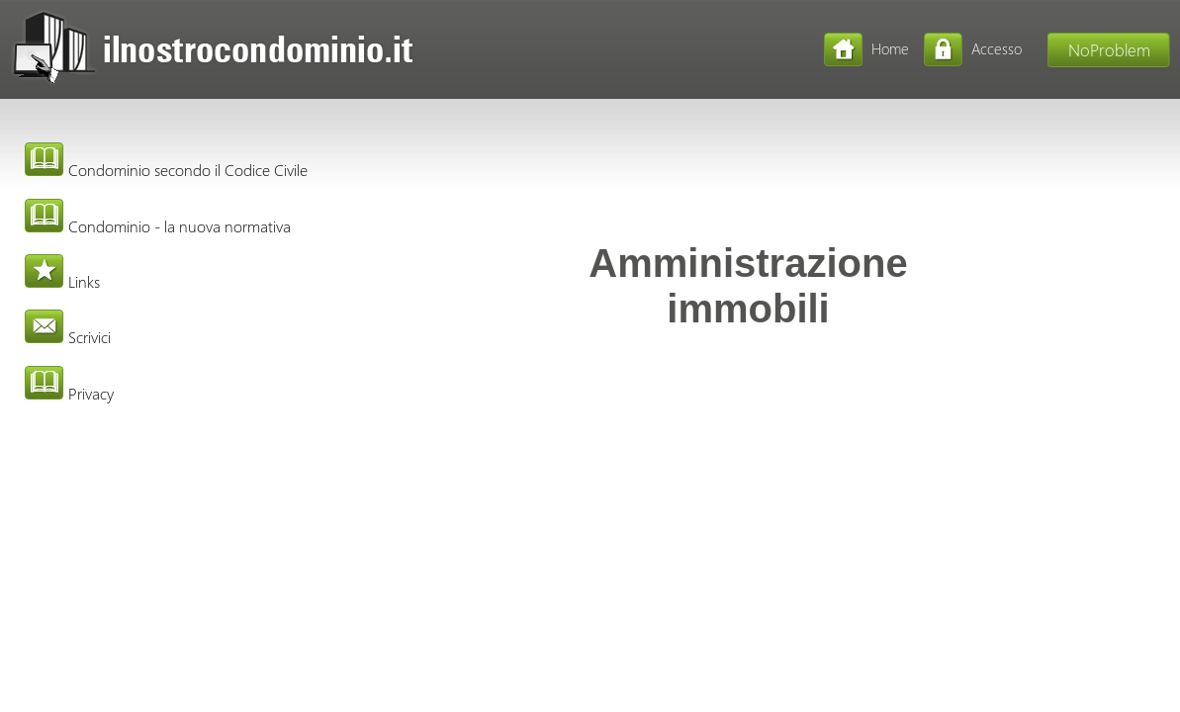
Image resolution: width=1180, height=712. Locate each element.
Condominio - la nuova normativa (158, 226)
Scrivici (68, 336)
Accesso (996, 48)
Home (890, 48)
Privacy (69, 393)
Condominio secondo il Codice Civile (166, 169)
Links (62, 281)
